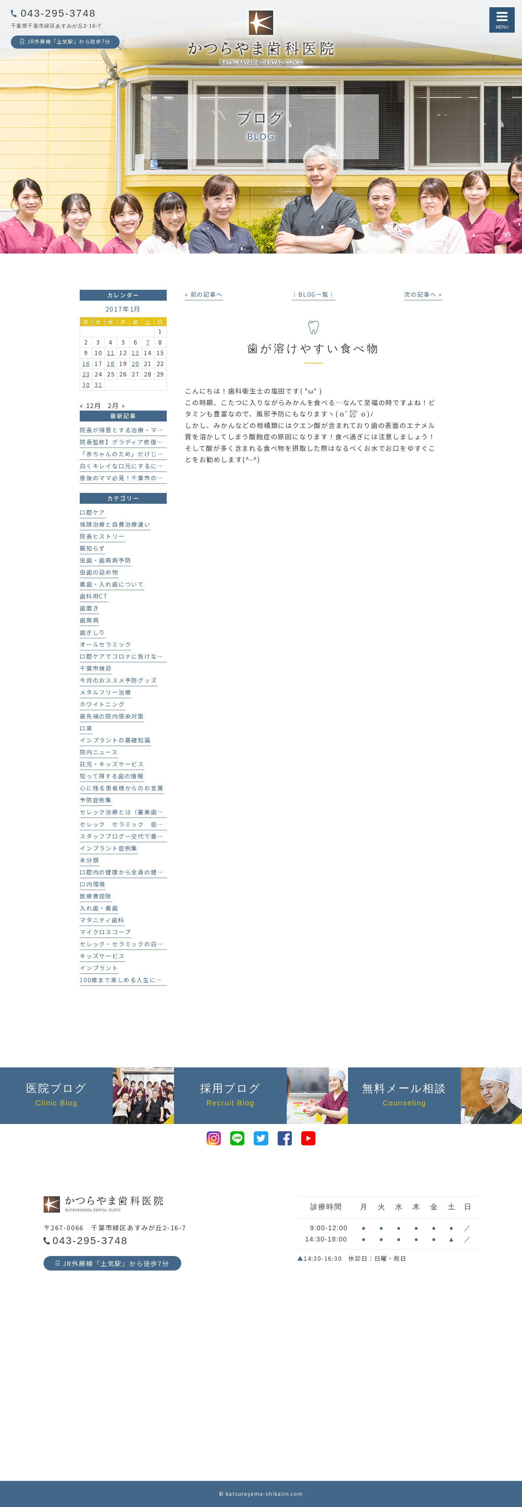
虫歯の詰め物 (99, 572)
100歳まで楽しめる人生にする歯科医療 (137, 980)
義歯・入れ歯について (112, 584)
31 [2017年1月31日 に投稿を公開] (99, 384)
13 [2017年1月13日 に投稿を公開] (136, 353)
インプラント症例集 (109, 848)
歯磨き (89, 608)
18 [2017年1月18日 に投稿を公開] (111, 363)
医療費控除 (96, 896)
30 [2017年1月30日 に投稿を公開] (86, 384)
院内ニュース (99, 752)
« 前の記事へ (204, 294)
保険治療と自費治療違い (115, 524)
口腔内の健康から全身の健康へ (125, 872)
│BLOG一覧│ (313, 294)
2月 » (116, 405)
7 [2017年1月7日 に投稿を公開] (148, 342)
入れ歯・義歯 (99, 908)
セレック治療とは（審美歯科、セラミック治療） (151, 812)
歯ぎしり (92, 632)
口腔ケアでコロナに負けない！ (125, 656)
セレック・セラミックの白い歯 (125, 944)
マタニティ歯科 (102, 920)
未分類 (89, 860)
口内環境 (92, 884)
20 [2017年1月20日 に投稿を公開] (136, 363)
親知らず (92, 548)
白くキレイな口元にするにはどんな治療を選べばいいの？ (164, 466)
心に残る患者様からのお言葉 (121, 788)
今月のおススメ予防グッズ (118, 680)
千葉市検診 (96, 668)
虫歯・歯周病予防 (105, 560)
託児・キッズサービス (112, 764)
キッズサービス (102, 956)
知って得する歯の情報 (112, 776)
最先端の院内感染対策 (112, 716)
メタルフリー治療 (105, 692)
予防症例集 (96, 800)
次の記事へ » (423, 294)
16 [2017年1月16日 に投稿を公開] (86, 363)
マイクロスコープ (105, 932)
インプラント (99, 968)
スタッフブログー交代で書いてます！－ (137, 836)
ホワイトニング (102, 704)
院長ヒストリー (102, 536)
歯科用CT (94, 596)
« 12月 (91, 405)
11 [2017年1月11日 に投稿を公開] (111, 353)
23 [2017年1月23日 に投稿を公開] (86, 374)
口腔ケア (92, 512)
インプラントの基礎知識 (115, 740)
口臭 (86, 728)
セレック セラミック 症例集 (125, 824)
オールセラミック (105, 644)
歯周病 (89, 620)
